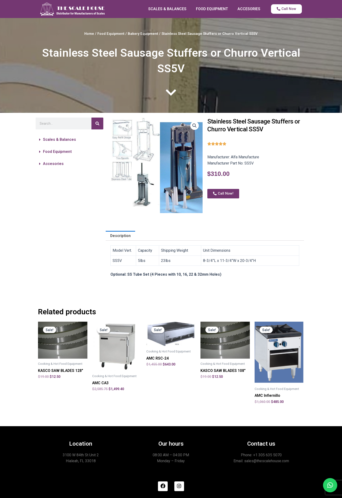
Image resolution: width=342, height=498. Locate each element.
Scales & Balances (59, 139)
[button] (69, 139)
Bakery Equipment (143, 34)
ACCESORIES (249, 9)
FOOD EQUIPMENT (212, 9)
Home (89, 34)
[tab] (121, 236)
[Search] (97, 123)
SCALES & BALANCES (167, 9)
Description (120, 235)
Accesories (53, 163)
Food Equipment (111, 34)
